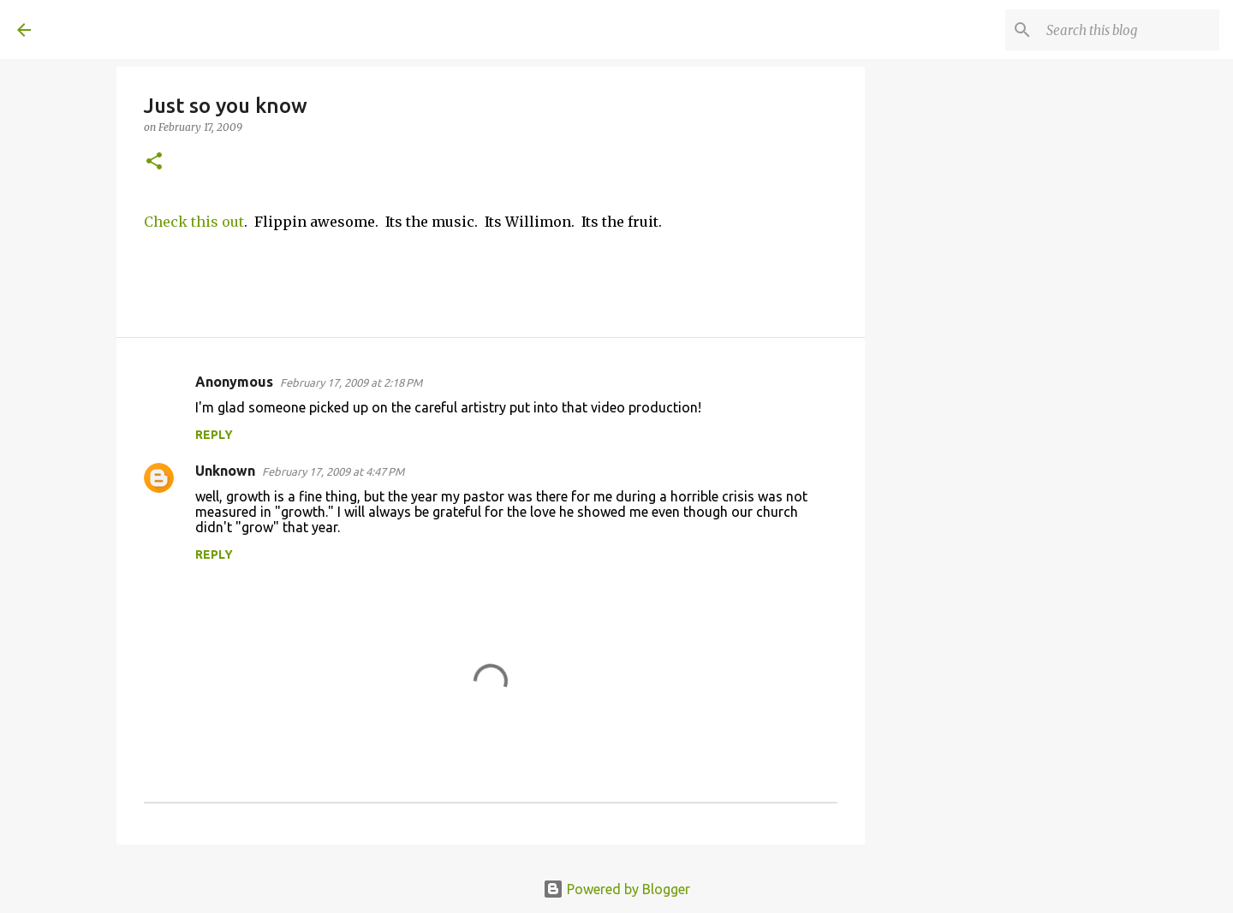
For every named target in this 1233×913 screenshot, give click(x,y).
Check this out (194, 221)
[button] (154, 162)
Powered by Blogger (616, 889)
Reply (214, 435)
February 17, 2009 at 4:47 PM (333, 471)
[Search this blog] (1129, 29)
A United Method (156, 29)
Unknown (225, 470)
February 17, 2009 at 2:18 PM (351, 382)
